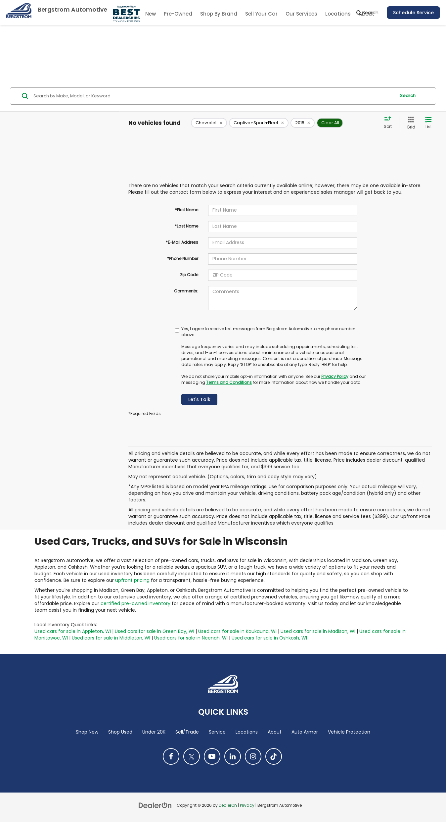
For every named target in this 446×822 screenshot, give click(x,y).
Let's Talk (199, 399)
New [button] (150, 13)
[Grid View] (409, 123)
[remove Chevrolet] (209, 123)
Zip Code (189, 275)
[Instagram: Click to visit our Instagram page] (253, 756)
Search (408, 95)
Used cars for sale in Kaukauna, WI (237, 631)
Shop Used (120, 732)
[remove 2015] (302, 123)
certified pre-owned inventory (135, 603)
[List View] (428, 123)
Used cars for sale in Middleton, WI (111, 638)
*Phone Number (182, 258)
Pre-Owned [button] (178, 13)
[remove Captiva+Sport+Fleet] (259, 123)
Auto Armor (304, 732)
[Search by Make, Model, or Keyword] (213, 96)
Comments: (186, 291)
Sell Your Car (261, 13)
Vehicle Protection (349, 732)
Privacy (247, 805)
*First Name (186, 210)
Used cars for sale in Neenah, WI (191, 638)
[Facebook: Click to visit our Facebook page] (171, 756)
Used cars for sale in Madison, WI (318, 631)
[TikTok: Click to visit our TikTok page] (273, 756)
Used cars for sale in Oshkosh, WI (269, 638)
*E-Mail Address (182, 242)
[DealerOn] (155, 805)
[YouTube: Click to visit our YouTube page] (212, 756)
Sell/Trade (187, 732)
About (275, 732)
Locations (338, 13)
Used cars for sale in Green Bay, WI (154, 631)
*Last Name (186, 226)
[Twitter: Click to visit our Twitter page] (191, 756)
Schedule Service (413, 12)
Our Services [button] (301, 13)
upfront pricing (132, 580)
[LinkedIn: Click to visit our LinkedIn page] (232, 756)
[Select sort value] (389, 122)
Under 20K (153, 732)
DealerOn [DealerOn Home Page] (228, 805)
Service (217, 732)
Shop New (87, 732)
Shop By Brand (218, 13)
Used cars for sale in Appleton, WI (72, 631)
